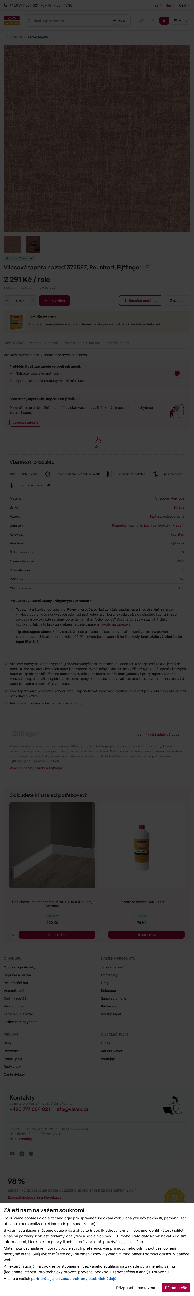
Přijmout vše (176, 1287)
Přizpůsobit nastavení (135, 1287)
